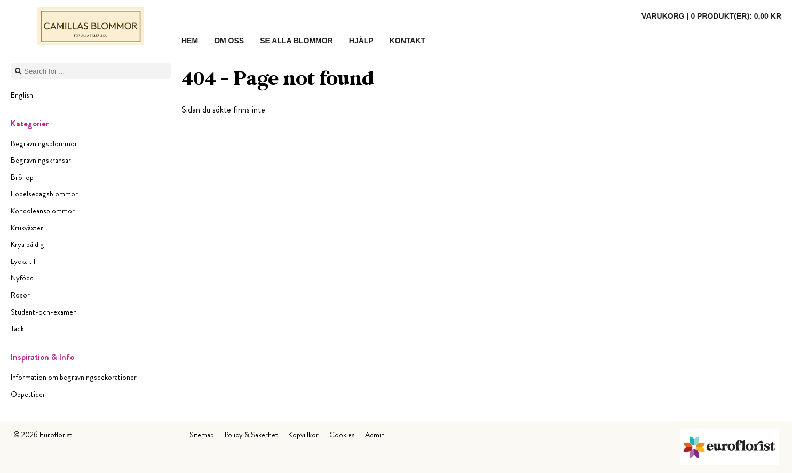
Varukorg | (711, 16)
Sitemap (201, 434)
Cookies (341, 434)
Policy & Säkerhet (251, 434)
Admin (375, 434)
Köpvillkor (303, 434)
